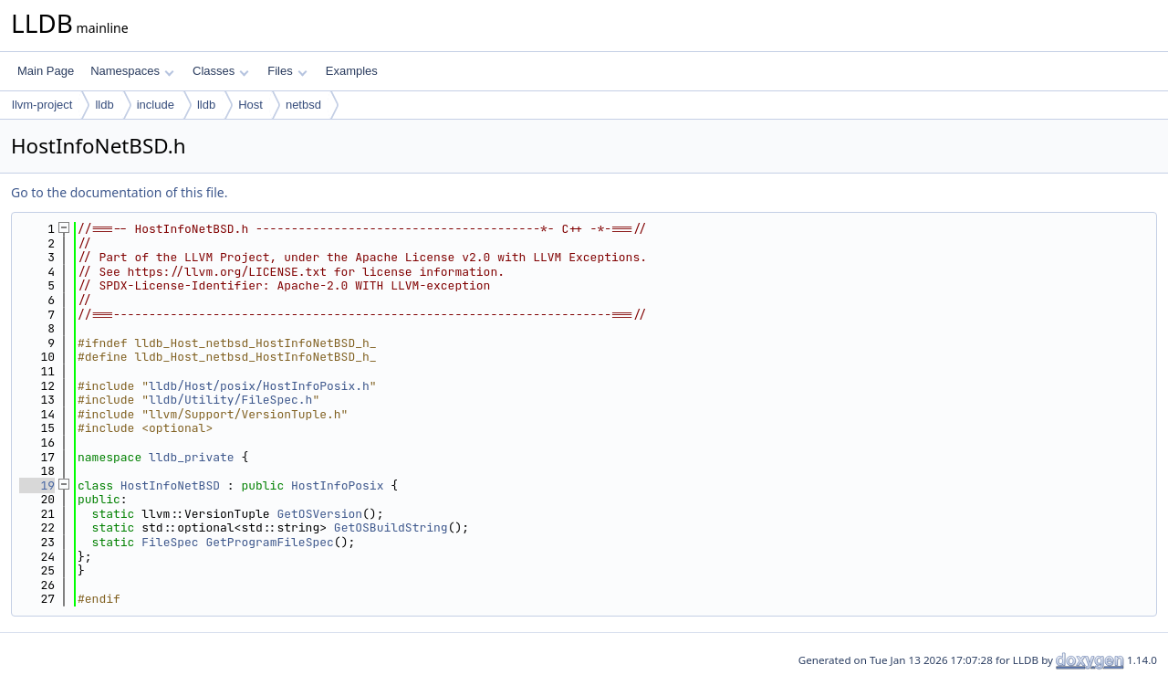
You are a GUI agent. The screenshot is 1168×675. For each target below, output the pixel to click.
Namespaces (131, 71)
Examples (352, 71)
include (155, 104)
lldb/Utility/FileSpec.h (230, 399)
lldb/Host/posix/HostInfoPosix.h (259, 386)
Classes (221, 71)
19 (37, 485)
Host (250, 104)
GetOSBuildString (391, 527)
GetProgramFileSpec (269, 542)
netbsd (303, 104)
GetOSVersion (319, 514)
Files (287, 71)
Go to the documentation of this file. (119, 192)
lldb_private (192, 457)
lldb (104, 104)
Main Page (45, 71)
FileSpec (169, 542)
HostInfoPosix (337, 485)
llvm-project (42, 104)
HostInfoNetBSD (170, 485)
